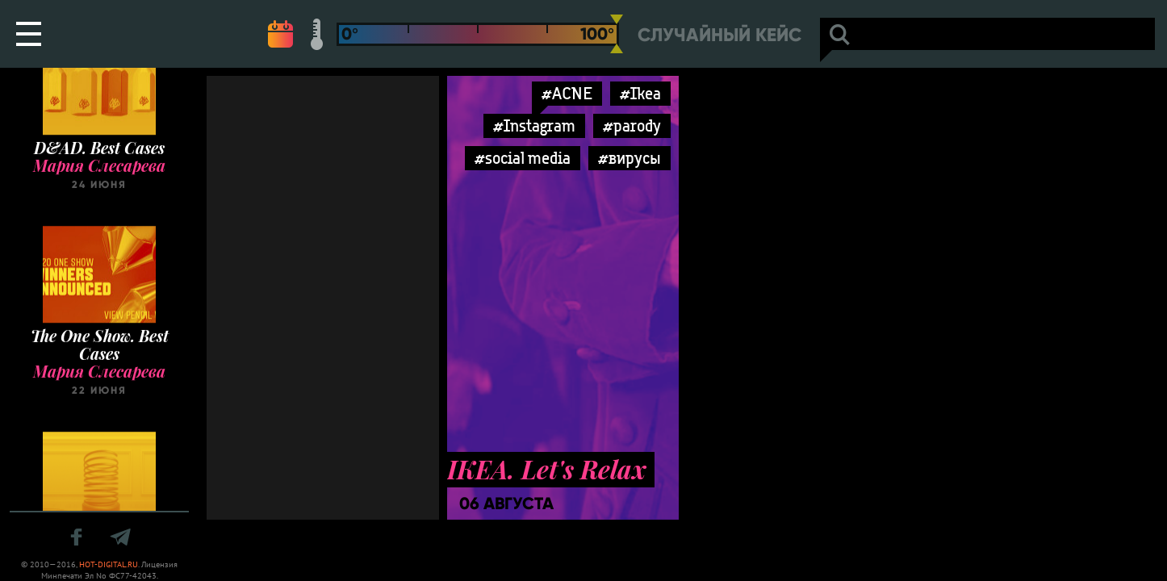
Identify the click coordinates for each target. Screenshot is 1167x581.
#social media (523, 158)
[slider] (617, 34)
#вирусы (629, 158)
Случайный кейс (719, 35)
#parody (632, 125)
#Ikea (640, 93)
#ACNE (567, 93)
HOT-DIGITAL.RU (108, 564)
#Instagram (534, 125)
